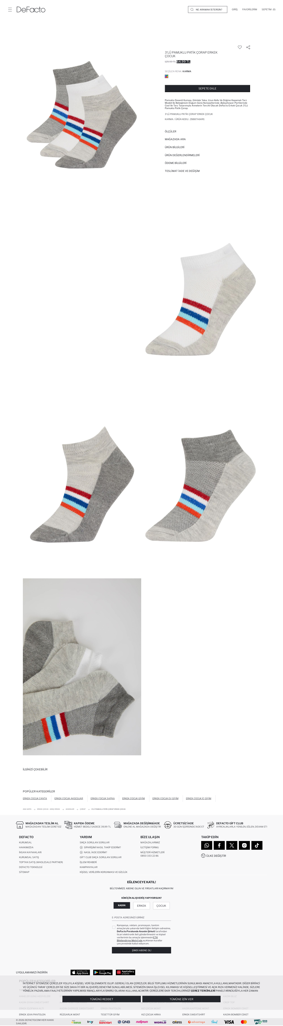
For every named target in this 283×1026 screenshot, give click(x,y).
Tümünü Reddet (101, 999)
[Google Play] (103, 972)
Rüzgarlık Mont (70, 1014)
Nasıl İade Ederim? (93, 852)
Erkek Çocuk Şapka (103, 798)
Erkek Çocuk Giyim (133, 798)
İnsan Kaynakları (30, 852)
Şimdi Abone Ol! (141, 950)
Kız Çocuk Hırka (151, 1014)
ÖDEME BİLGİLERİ (176, 162)
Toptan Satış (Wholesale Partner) (41, 862)
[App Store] (80, 972)
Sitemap (24, 872)
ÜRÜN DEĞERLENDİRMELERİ (182, 155)
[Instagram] (244, 845)
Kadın (121, 905)
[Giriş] (235, 9)
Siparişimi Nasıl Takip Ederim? (100, 847)
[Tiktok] (256, 845)
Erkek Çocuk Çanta (35, 798)
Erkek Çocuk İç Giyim (198, 798)
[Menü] (10, 9)
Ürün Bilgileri (174, 147)
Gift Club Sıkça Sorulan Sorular (100, 857)
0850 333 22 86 (149, 855)
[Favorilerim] (249, 9)
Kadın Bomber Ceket (236, 1014)
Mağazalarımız (150, 842)
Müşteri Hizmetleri (152, 852)
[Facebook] (219, 845)
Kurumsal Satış (29, 857)
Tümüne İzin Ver (181, 999)
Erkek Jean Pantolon (32, 1014)
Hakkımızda (26, 847)
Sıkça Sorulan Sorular (94, 842)
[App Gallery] (125, 972)
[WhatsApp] (206, 845)
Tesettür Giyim (110, 1014)
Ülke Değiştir (216, 855)
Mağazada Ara (175, 139)
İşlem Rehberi (88, 862)
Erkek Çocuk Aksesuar (68, 798)
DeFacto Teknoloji (30, 867)
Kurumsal (25, 842)
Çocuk (161, 905)
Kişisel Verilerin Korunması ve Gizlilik (103, 872)
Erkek (141, 905)
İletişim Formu (149, 847)
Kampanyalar (88, 867)
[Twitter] (231, 845)
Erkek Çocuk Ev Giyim (165, 798)
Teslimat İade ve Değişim (182, 170)
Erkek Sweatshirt (193, 1014)
